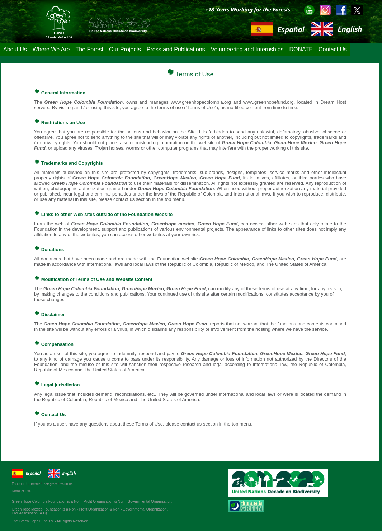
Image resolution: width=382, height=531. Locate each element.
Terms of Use (21, 491)
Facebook (21, 484)
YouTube (66, 484)
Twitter (35, 484)
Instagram (50, 484)
